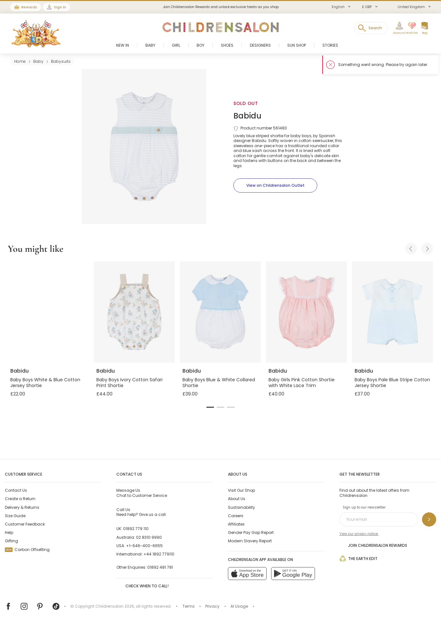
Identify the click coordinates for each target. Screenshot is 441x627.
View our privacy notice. (358, 533)
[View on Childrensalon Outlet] (275, 185)
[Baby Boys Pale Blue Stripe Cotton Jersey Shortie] (392, 312)
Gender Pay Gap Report (251, 532)
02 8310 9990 (149, 537)
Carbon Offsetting (27, 549)
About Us (236, 498)
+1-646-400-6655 (144, 545)
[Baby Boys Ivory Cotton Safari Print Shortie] (134, 312)
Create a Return (20, 498)
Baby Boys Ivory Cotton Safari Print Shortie (129, 382)
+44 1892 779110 (158, 554)
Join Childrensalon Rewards (373, 545)
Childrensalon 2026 (114, 606)
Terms (188, 606)
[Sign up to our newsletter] (429, 519)
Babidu (247, 115)
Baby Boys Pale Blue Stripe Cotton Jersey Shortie (392, 382)
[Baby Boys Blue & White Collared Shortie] (220, 312)
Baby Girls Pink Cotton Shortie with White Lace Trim (302, 382)
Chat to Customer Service (141, 493)
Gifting (11, 541)
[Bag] (424, 28)
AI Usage (239, 606)
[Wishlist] (410, 28)
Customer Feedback (25, 524)
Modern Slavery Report (250, 541)
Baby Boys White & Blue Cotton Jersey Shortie (45, 382)
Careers (235, 515)
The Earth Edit (358, 558)
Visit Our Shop (241, 490)
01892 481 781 (160, 567)
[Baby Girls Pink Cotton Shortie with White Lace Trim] (306, 312)
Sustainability (241, 507)
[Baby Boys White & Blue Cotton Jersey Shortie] (48, 312)
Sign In (60, 7)
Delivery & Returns (22, 507)
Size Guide (15, 515)
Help (9, 532)
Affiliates (236, 524)
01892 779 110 (136, 528)
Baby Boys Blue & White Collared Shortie (218, 382)
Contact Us (16, 490)
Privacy (212, 606)
